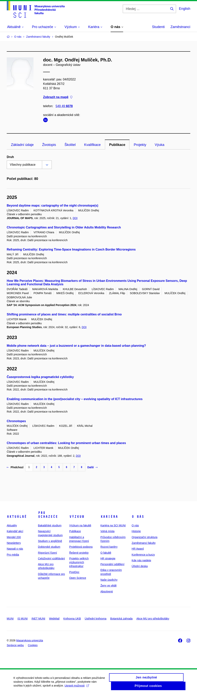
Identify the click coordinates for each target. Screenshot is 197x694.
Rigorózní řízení (47, 552)
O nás (138, 517)
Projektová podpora (81, 546)
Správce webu (15, 645)
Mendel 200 (14, 537)
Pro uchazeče (48, 515)
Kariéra (109, 517)
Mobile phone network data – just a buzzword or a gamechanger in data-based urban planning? (76, 345)
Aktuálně (17, 517)
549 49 (64, 106)
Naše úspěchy (109, 579)
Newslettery (14, 542)
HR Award (138, 548)
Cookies (33, 645)
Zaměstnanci (180, 27)
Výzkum (76, 517)
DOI (75, 218)
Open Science (77, 577)
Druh (10, 157)
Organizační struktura (144, 537)
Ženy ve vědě (108, 585)
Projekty (140, 145)
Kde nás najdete (141, 560)
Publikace (117, 145)
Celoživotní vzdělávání (51, 558)
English (184, 9)
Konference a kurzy (143, 554)
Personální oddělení (112, 564)
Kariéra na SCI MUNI (113, 525)
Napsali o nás (15, 548)
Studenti (158, 27)
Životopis (49, 145)
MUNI (10, 618)
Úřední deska (140, 566)
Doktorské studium (49, 546)
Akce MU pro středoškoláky (152, 618)
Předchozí (15, 467)
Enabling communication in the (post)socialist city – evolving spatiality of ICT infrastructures (75, 399)
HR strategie (107, 558)
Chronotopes (16, 421)
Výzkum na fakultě (80, 525)
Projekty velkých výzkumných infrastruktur (79, 562)
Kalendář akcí (15, 531)
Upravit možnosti (76, 687)
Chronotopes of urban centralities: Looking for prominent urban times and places (66, 443)
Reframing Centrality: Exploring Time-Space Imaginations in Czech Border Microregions (71, 249)
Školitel (70, 145)
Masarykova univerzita (29, 640)
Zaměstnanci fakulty (144, 542)
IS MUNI (23, 618)
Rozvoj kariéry (109, 546)
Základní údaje (22, 145)
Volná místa (107, 531)
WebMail (54, 618)
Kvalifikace (92, 145)
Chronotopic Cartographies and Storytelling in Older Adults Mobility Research (64, 227)
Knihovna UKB (72, 618)
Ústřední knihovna (95, 618)
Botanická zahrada (121, 618)
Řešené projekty (79, 552)
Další (92, 467)
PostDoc (74, 572)
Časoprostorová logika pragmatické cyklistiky (40, 377)
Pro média (13, 554)
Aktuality (12, 525)
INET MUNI (38, 618)
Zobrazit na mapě (57, 97)
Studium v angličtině (50, 541)
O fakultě (105, 552)
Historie (136, 531)
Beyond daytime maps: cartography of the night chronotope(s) (52, 205)
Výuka (159, 145)
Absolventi (106, 591)
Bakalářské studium (49, 525)
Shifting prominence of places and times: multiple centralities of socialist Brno (64, 314)
